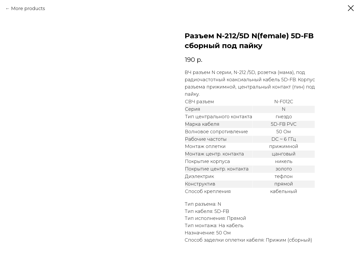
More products (28, 8)
